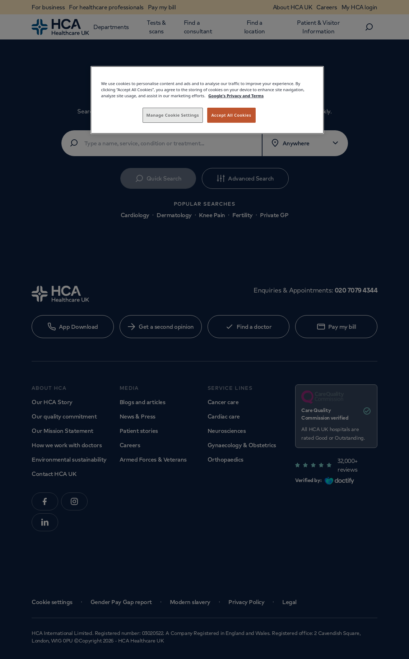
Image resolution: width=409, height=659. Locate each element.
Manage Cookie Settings (173, 115)
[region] (207, 100)
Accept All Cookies (231, 115)
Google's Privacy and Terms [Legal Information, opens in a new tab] (236, 95)
